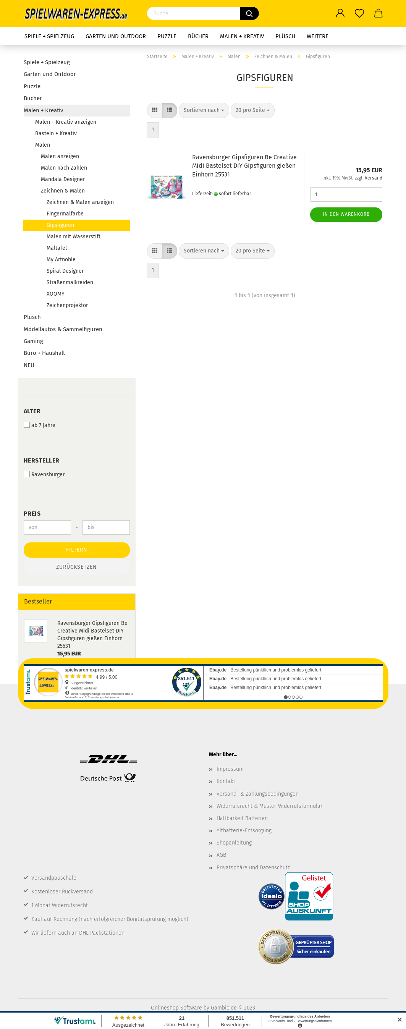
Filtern (76, 550)
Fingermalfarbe (65, 213)
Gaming (33, 341)
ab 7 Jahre (39, 425)
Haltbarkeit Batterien (242, 818)
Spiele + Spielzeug (49, 36)
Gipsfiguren (60, 225)
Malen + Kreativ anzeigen (65, 122)
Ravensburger (44, 474)
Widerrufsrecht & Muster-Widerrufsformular (269, 806)
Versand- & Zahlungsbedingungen (258, 794)
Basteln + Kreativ (56, 133)
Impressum (230, 769)
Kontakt (226, 781)
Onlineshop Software (176, 1008)
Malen (42, 145)
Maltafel (57, 248)
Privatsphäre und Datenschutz (253, 867)
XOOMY (56, 294)
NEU (29, 365)
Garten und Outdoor (116, 36)
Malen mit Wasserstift (73, 236)
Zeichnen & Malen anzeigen (80, 202)
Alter (32, 411)
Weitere (317, 36)
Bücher (198, 36)
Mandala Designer (63, 179)
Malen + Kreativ (242, 36)
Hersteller (42, 460)
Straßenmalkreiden (70, 282)
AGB (221, 855)
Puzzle (166, 36)
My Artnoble (61, 259)
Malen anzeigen (60, 156)
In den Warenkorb (346, 214)
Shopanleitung (234, 843)
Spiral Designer (65, 271)
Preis (32, 513)
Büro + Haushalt (44, 352)
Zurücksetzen (76, 567)
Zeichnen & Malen (63, 191)
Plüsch (285, 36)
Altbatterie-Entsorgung (244, 830)
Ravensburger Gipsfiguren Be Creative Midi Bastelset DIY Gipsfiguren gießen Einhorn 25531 (244, 166)
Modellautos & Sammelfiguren (63, 329)
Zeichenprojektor (67, 305)
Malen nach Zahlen (64, 168)
